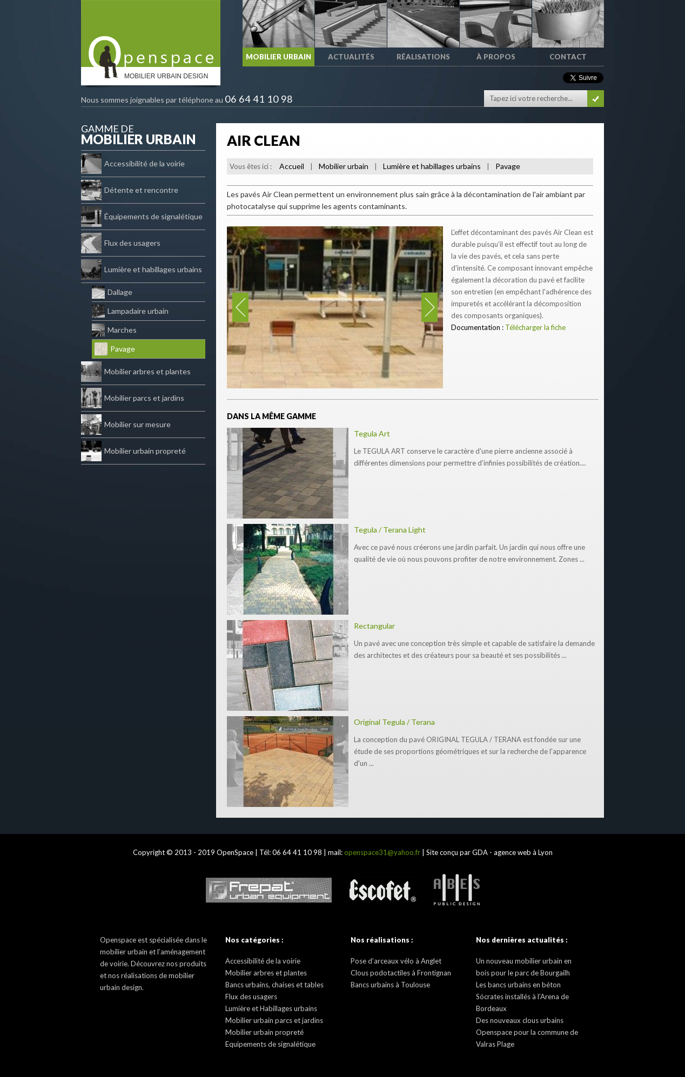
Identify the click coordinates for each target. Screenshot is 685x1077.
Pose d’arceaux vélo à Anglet (396, 961)
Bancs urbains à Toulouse (390, 984)
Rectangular (374, 625)
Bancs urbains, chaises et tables (274, 984)
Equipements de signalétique (270, 1044)
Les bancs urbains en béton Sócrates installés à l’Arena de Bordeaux (522, 996)
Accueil (291, 166)
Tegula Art (372, 433)
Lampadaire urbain (130, 311)
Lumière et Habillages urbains (271, 1008)
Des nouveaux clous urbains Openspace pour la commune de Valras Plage (527, 1032)
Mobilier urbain (343, 166)
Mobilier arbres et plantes (136, 371)
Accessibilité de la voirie (133, 163)
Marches (114, 330)
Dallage (112, 292)
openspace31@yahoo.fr (382, 852)
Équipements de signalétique (142, 216)
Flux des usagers (120, 243)
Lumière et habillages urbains (141, 269)
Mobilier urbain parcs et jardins (274, 1020)
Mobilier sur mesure (126, 424)
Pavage (115, 348)
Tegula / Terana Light (390, 529)
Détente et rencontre (129, 190)
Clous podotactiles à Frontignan (401, 972)
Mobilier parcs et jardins (132, 398)
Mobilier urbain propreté (133, 451)
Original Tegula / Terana (394, 721)
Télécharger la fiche (535, 327)
